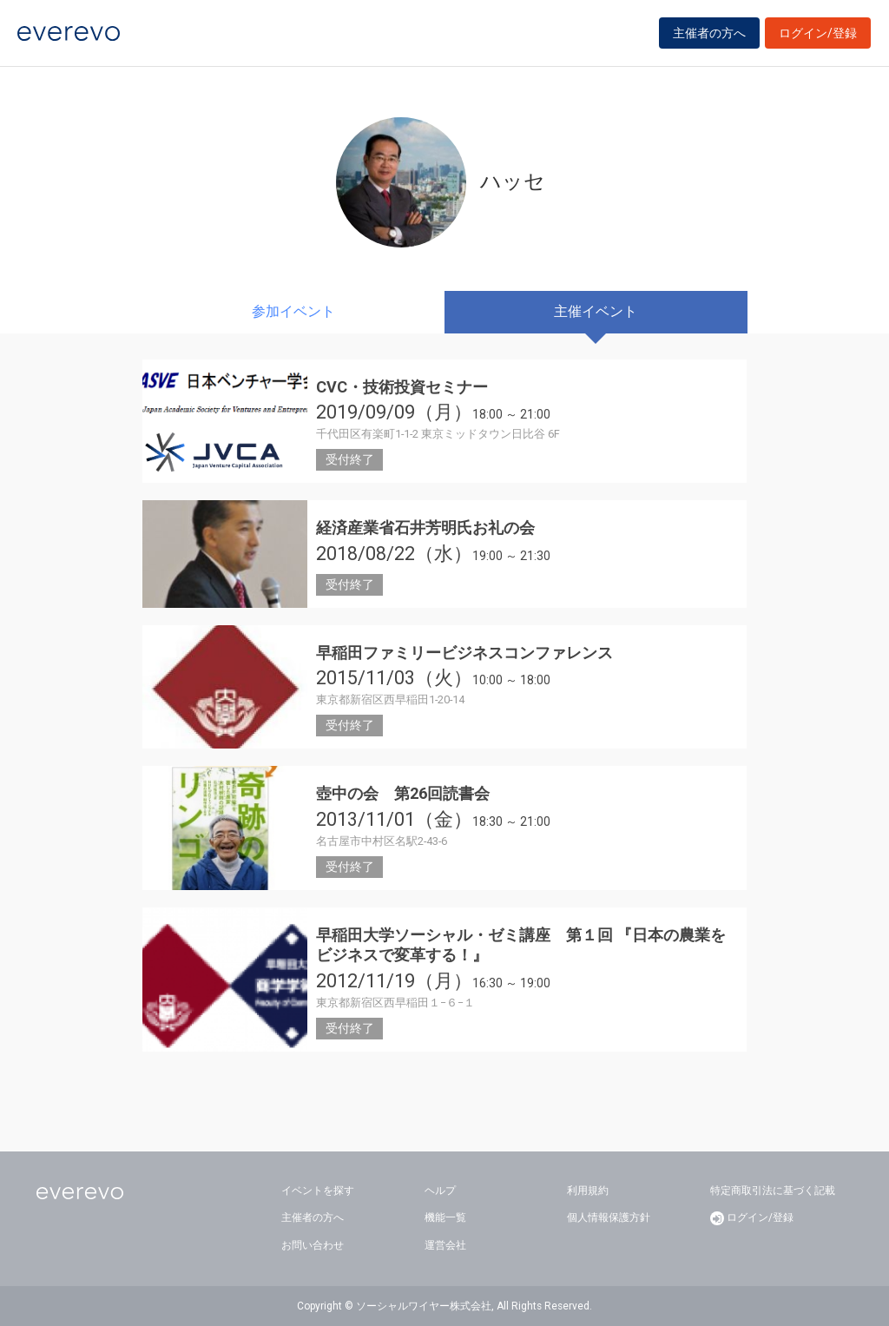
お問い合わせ (312, 1245)
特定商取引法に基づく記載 (772, 1190)
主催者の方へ (709, 36)
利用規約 (588, 1190)
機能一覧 (445, 1217)
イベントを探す (317, 1190)
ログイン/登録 (818, 36)
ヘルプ (440, 1190)
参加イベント (293, 311)
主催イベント (595, 311)
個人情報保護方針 (608, 1217)
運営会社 (445, 1245)
